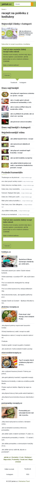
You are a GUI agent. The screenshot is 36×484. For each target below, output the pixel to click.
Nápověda (7, 459)
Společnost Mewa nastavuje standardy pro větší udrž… (26, 261)
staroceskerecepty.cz (11, 353)
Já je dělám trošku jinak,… (10, 211)
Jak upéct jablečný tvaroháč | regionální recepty (17, 377)
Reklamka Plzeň (24, 481)
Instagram (22, 82)
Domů (4, 9)
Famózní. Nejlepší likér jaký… (11, 193)
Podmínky (15, 459)
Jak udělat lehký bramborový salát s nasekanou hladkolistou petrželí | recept (21, 165)
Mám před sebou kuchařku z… (11, 201)
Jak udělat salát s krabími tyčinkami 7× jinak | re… (18, 434)
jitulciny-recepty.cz (10, 307)
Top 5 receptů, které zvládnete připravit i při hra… (26, 362)
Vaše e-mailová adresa (10, 65)
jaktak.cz (7, 457)
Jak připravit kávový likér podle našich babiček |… (18, 393)
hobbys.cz (6, 252)
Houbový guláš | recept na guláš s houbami (16, 345)
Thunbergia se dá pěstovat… (11, 177)
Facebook (14, 82)
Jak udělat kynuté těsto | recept (21, 139)
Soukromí (23, 459)
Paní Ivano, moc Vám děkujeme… (12, 204)
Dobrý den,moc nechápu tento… (12, 185)
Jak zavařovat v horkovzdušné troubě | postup (17, 349)
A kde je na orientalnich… (10, 214)
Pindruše (4, 341)
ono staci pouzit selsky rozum (12, 181)
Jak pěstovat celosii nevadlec (21, 122)
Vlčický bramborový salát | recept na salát (15, 331)
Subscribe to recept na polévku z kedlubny (16, 44)
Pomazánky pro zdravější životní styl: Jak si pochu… (26, 413)
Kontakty (15, 457)
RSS (27, 474)
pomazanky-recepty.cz (12, 403)
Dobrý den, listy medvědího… (11, 189)
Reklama (28, 457)
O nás (21, 457)
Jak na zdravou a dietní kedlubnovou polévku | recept (26, 33)
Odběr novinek (9, 469)
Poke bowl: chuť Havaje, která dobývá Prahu (26, 316)
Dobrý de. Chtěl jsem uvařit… (11, 197)
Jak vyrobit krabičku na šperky (21, 158)
